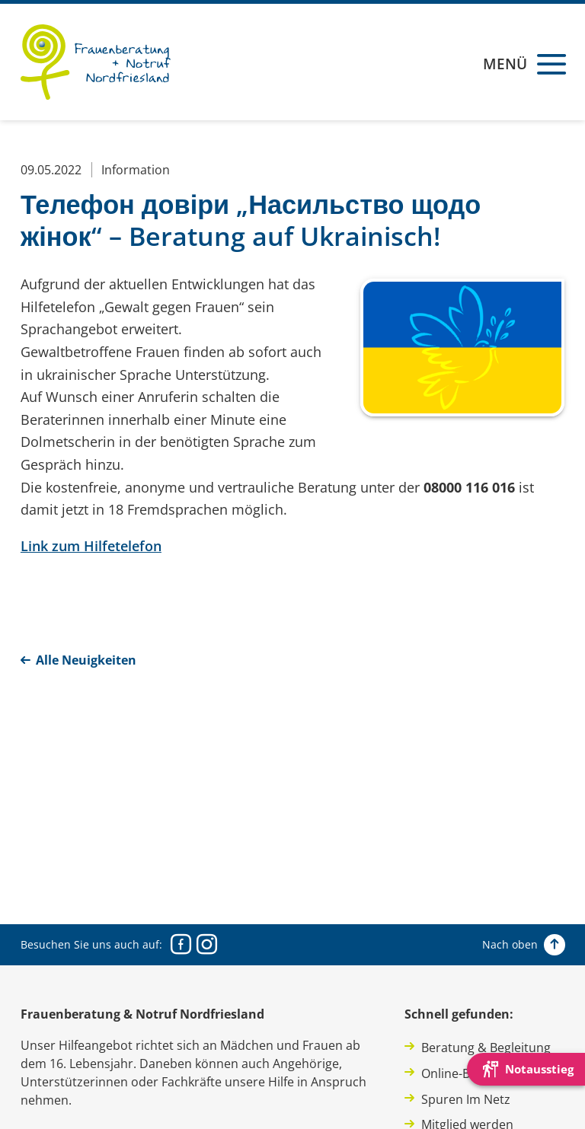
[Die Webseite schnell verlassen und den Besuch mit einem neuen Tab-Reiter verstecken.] (526, 1069)
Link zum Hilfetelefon (91, 546)
